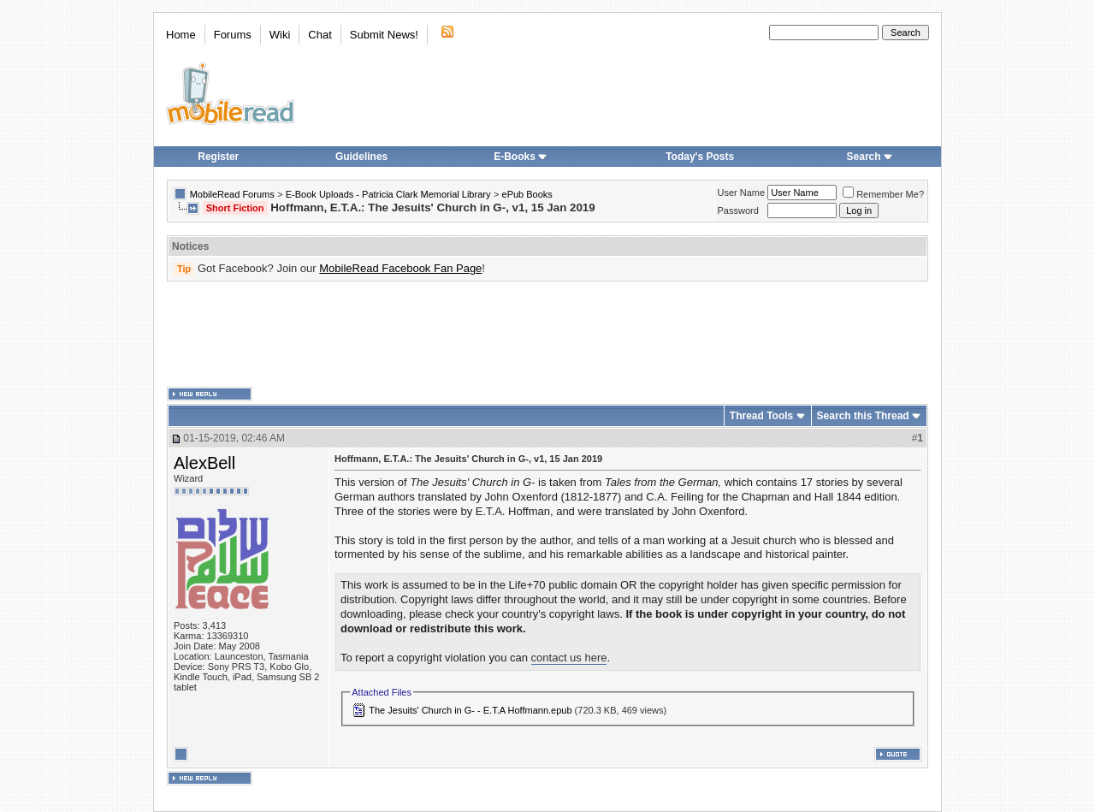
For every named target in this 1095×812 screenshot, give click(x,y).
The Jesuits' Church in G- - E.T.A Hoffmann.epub (470, 710)
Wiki (280, 34)
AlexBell (204, 462)
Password (738, 210)
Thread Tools (761, 416)
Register (218, 157)
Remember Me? (883, 194)
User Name (742, 192)
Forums (233, 34)
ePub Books (527, 194)
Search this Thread (863, 416)
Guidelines (361, 157)
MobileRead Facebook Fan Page (400, 268)
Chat (319, 34)
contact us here (569, 657)
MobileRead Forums (232, 194)
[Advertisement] (547, 334)
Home (181, 34)
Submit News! (384, 34)
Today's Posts (700, 157)
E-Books (521, 157)
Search (870, 157)
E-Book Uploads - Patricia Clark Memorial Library (388, 194)
